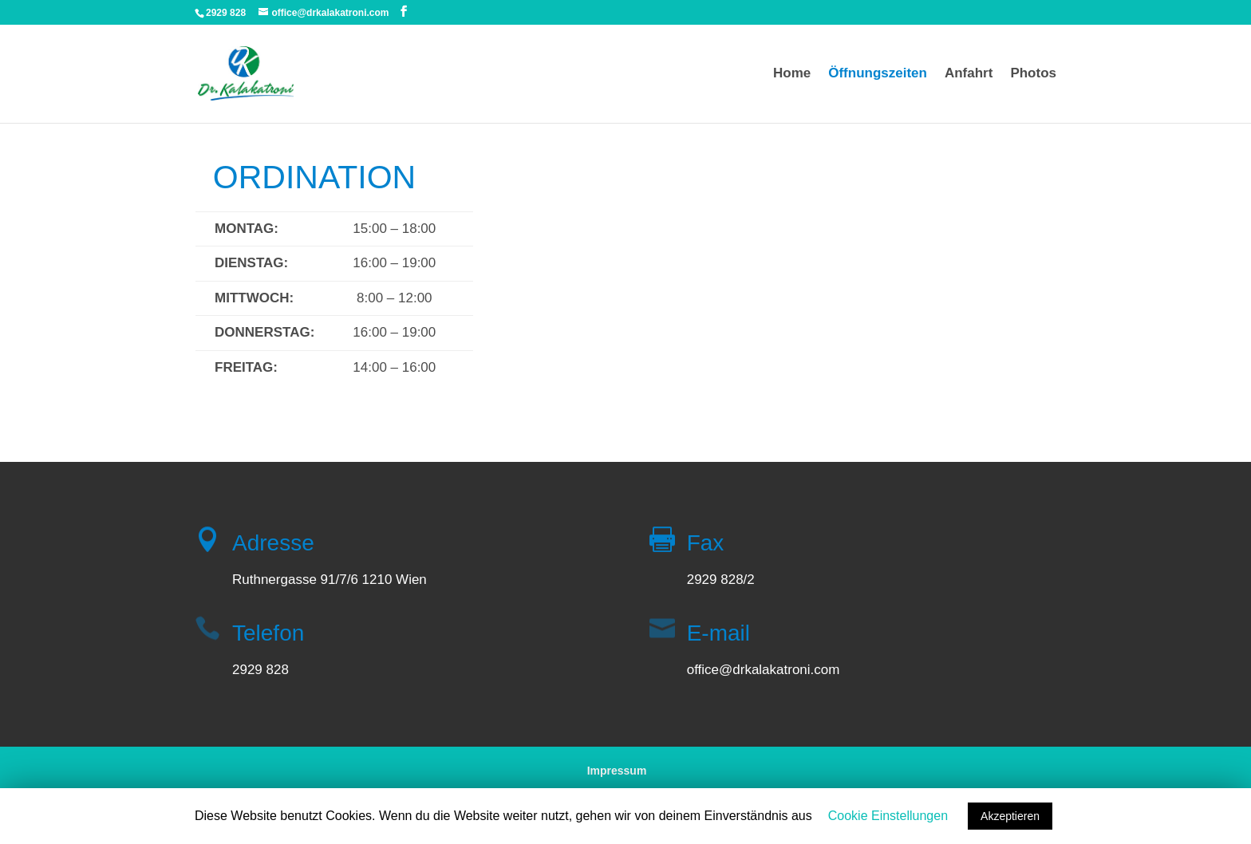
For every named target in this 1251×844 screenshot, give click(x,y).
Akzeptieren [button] (1010, 816)
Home (792, 74)
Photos (1033, 74)
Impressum (617, 770)
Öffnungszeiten (877, 74)
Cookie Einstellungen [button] (888, 815)
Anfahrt (969, 74)
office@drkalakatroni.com (763, 669)
